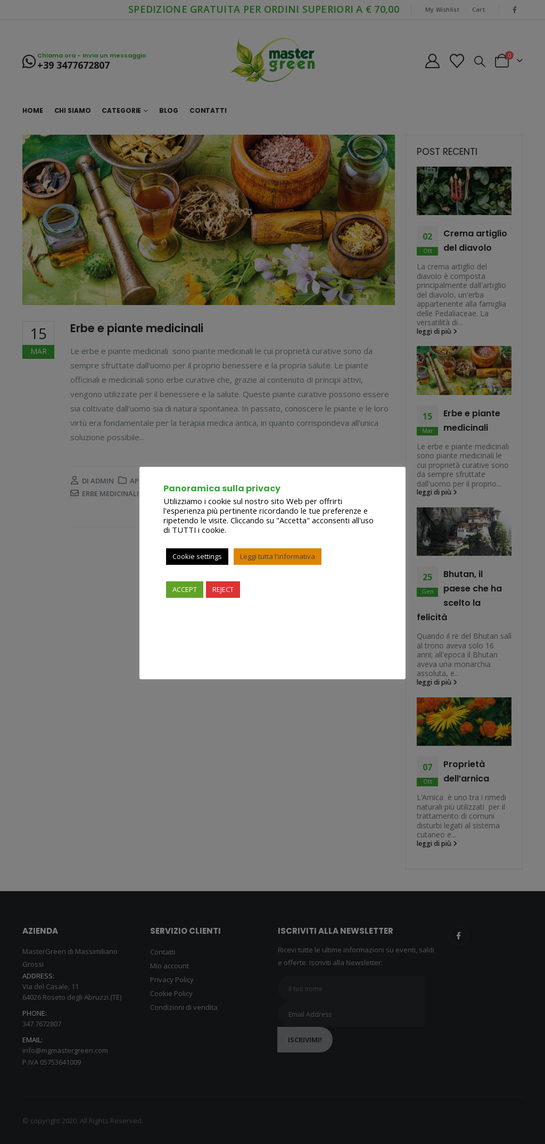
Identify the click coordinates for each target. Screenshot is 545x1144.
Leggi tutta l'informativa (277, 556)
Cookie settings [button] (197, 556)
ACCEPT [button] (184, 589)
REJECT (223, 589)
